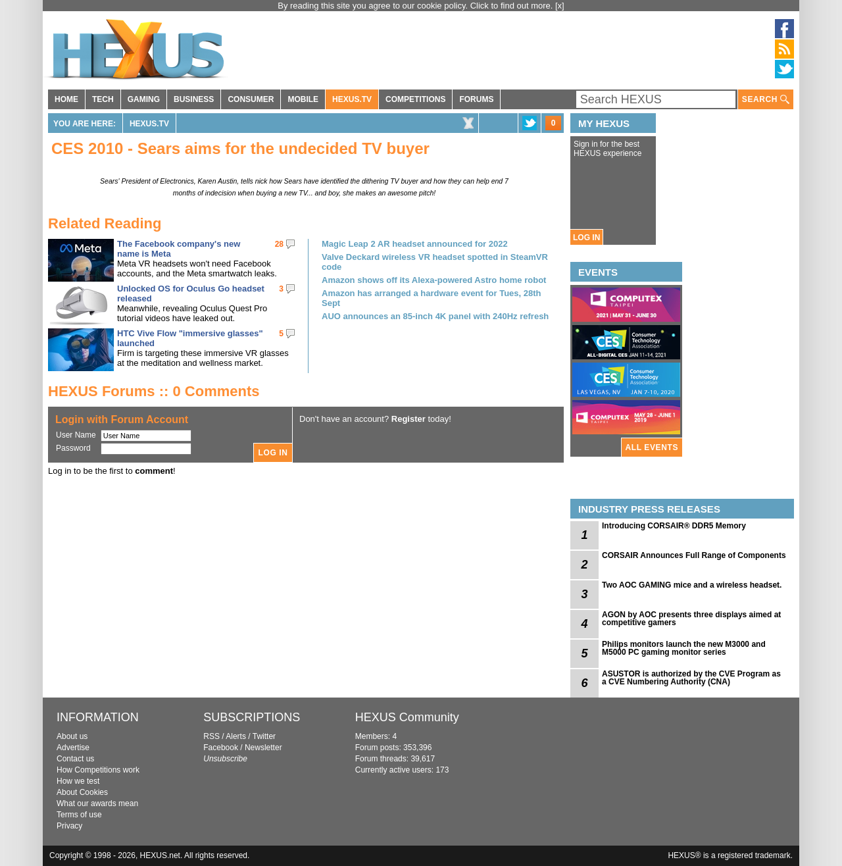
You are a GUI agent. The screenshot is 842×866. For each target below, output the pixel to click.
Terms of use (79, 814)
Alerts (236, 736)
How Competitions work (98, 770)
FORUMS (476, 99)
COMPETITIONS (415, 99)
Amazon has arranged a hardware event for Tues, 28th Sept (431, 298)
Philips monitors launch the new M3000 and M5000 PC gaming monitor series (684, 648)
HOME (66, 99)
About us (72, 736)
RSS (211, 736)
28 (279, 244)
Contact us (75, 758)
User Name (76, 435)
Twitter (264, 736)
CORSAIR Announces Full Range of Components (694, 555)
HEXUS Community (407, 717)
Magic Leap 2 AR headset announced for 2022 (415, 244)
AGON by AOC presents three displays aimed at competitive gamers (691, 618)
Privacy (69, 825)
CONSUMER (251, 99)
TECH (103, 99)
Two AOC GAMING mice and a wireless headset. (691, 585)
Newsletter (263, 747)
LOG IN (586, 237)
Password (73, 448)
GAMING (144, 99)
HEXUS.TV (352, 99)
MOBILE (302, 99)
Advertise (73, 747)
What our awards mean (97, 803)
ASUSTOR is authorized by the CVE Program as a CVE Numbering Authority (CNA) (691, 678)
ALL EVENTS (652, 447)
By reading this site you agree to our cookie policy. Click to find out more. (416, 6)
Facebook (220, 747)
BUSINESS (194, 99)
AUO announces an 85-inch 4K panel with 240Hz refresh (435, 316)
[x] (559, 6)
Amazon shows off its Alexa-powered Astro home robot (434, 280)
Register (408, 419)
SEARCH (765, 100)
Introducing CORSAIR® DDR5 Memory (674, 526)
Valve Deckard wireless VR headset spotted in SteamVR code (435, 262)
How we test (78, 781)
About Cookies (82, 792)
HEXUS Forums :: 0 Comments (154, 391)
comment (154, 471)
